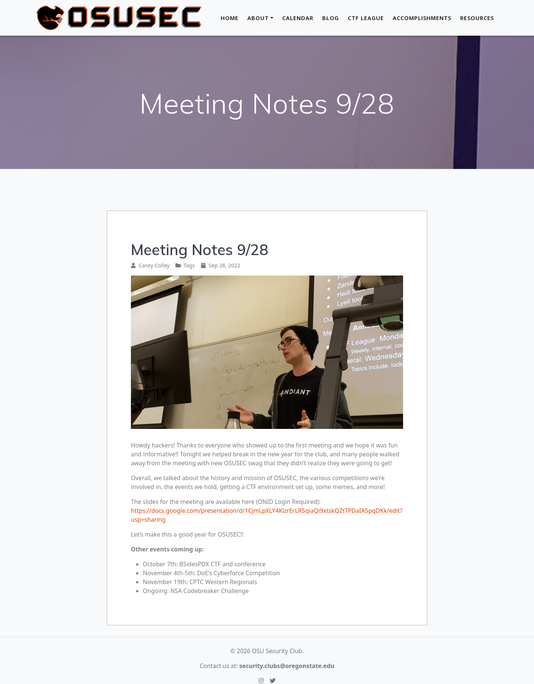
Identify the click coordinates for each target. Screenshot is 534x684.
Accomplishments (422, 18)
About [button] (258, 18)
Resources (477, 18)
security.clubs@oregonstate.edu (286, 666)
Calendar (297, 18)
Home (229, 18)
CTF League (366, 18)
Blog (330, 18)
